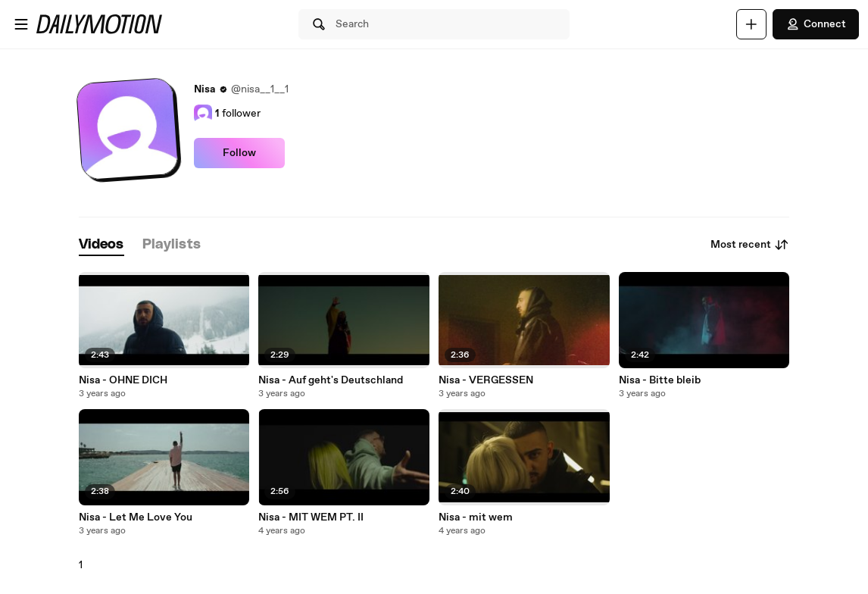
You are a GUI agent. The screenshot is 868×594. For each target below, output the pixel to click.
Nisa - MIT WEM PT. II (311, 517)
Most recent (749, 244)
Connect (815, 24)
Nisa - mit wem (476, 517)
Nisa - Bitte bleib (660, 380)
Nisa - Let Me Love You (135, 517)
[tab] (101, 245)
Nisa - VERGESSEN (486, 380)
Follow (239, 153)
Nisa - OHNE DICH (123, 380)
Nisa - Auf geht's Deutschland (330, 380)
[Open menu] (21, 24)
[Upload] (751, 24)
